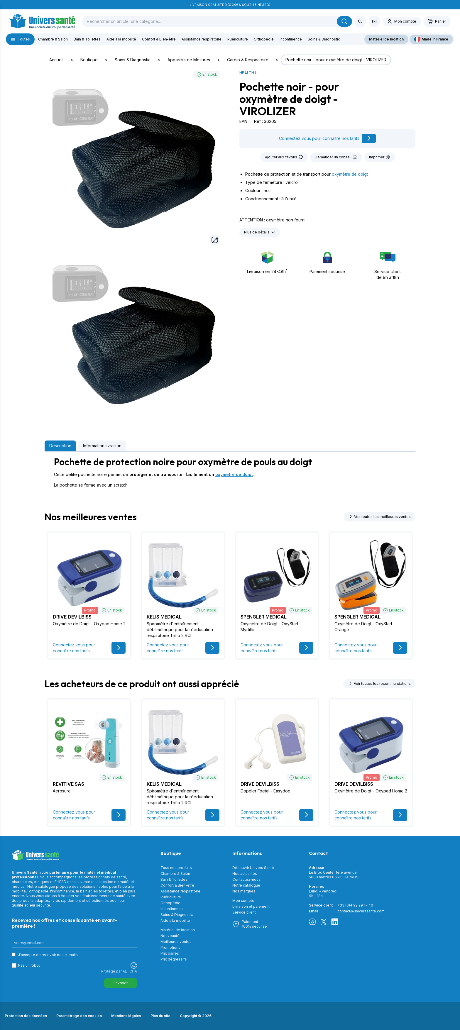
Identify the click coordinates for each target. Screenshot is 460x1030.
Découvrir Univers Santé (253, 867)
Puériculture (237, 39)
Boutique (89, 59)
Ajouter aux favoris (284, 157)
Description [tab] (60, 445)
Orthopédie (264, 39)
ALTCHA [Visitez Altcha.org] (130, 971)
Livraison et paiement (251, 906)
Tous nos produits (176, 867)
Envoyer (121, 983)
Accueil (56, 59)
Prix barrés (169, 953)
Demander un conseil (336, 157)
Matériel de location (386, 39)
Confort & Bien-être (159, 39)
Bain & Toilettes (87, 39)
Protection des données (26, 1016)
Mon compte (243, 900)
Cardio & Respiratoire (247, 59)
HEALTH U (248, 72)
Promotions (170, 947)
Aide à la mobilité (121, 39)
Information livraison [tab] (102, 445)
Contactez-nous (246, 879)
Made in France (431, 39)
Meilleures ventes (176, 941)
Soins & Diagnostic (324, 39)
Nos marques (244, 891)
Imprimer (379, 157)
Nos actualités (244, 873)
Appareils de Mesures (189, 59)
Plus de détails (259, 232)
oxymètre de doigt (350, 174)
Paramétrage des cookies (79, 1016)
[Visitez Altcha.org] (134, 965)
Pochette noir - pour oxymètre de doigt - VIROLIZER (335, 59)
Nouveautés (171, 936)
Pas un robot (29, 965)
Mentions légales (126, 1016)
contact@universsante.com (361, 911)
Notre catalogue (246, 885)
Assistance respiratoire (201, 39)
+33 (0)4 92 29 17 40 (355, 905)
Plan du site (160, 1016)
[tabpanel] (230, 472)
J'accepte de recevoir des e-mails (48, 955)
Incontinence (291, 39)
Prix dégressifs (173, 959)
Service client (244, 912)
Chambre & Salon (53, 39)
